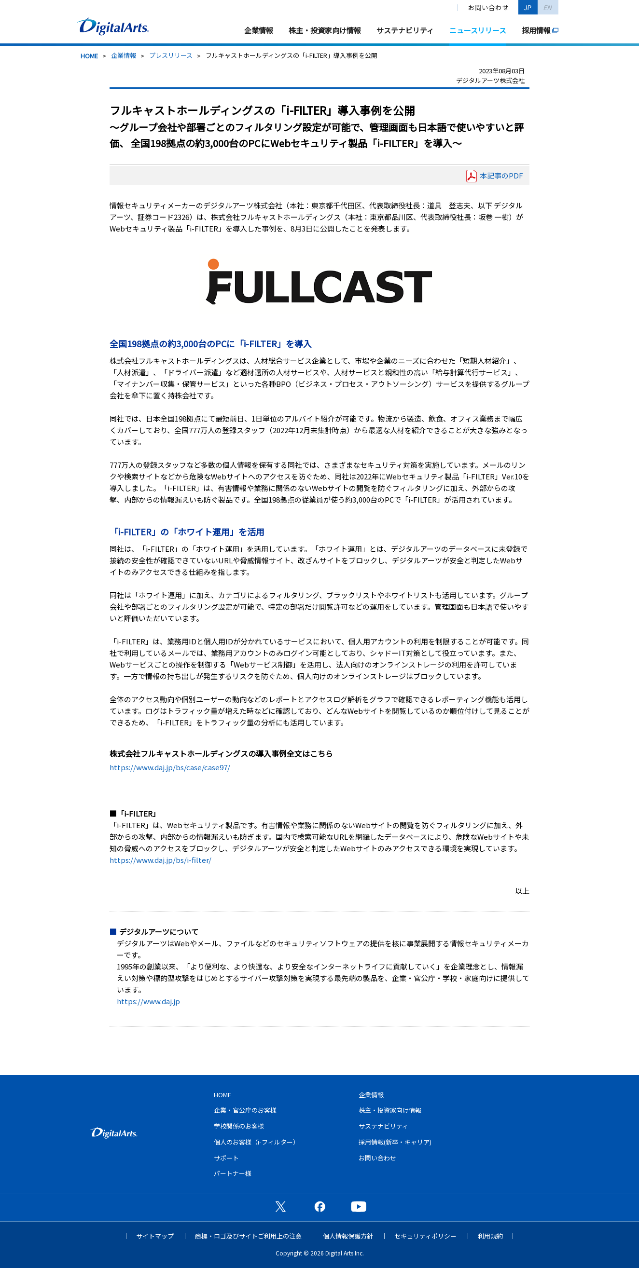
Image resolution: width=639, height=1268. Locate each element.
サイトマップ (155, 1236)
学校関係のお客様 (239, 1126)
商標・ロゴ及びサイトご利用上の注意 (248, 1236)
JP (528, 7)
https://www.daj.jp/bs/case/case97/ (170, 767)
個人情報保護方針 (348, 1236)
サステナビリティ (405, 30)
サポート (226, 1157)
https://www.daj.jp (148, 1001)
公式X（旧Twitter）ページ (280, 1206)
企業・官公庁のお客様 (245, 1110)
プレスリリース (171, 55)
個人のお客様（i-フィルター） (256, 1141)
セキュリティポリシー (425, 1236)
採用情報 (536, 30)
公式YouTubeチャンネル (358, 1206)
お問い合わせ (488, 7)
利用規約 (490, 1236)
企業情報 (258, 30)
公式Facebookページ (319, 1206)
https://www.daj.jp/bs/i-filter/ (160, 860)
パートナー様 (232, 1173)
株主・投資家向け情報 (325, 30)
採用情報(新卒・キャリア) (395, 1141)
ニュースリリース (477, 30)
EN (548, 7)
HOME (89, 55)
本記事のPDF (501, 175)
